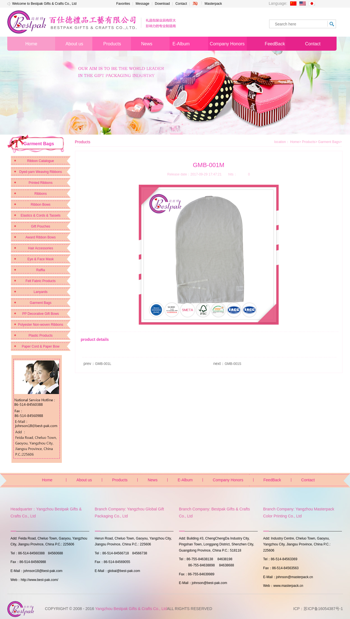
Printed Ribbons (40, 183)
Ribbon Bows (41, 205)
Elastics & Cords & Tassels (41, 215)
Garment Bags (40, 303)
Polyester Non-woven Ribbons (40, 325)
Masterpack (213, 4)
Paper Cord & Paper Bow (41, 346)
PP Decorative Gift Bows (40, 314)
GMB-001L (103, 364)
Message (142, 4)
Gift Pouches (40, 226)
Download (162, 4)
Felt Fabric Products (40, 281)
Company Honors (228, 480)
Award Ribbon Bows (40, 237)
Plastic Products (41, 335)
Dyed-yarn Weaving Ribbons (40, 172)
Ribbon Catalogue (40, 161)
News (153, 480)
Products (309, 142)
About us (84, 480)
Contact (181, 4)
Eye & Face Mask (40, 259)
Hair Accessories (40, 248)
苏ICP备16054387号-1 (323, 608)
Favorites (123, 4)
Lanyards (40, 292)
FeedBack (272, 480)
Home (294, 142)
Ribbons (40, 194)
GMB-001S (233, 364)
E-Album (185, 480)
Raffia (40, 270)
